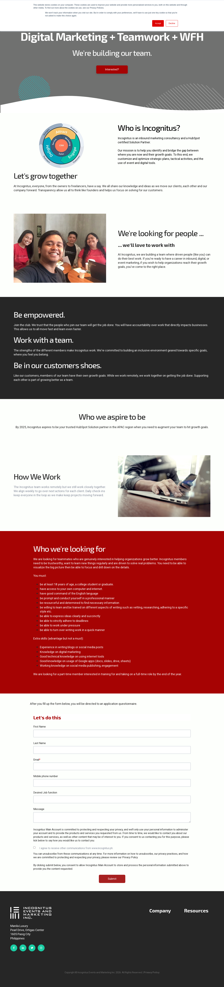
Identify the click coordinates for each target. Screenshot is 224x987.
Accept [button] (158, 23)
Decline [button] (172, 23)
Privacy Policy (151, 972)
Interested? (112, 69)
